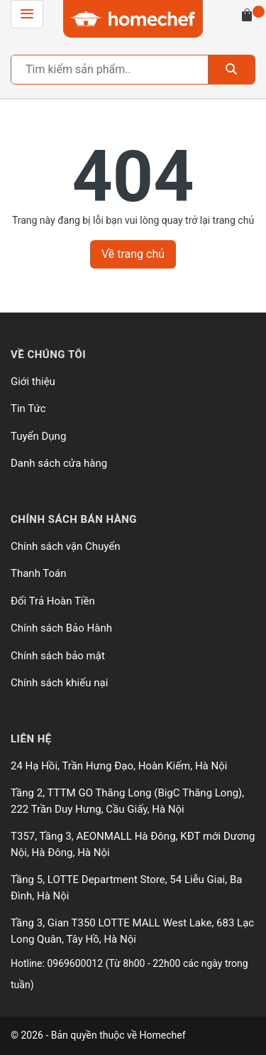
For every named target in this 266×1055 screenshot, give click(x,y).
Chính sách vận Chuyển (66, 546)
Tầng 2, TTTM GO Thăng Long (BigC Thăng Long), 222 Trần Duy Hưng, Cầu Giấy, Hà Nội (127, 801)
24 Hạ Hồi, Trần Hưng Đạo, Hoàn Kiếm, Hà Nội (119, 765)
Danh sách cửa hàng (59, 463)
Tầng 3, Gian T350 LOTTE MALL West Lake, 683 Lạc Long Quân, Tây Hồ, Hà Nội (132, 931)
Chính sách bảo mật (58, 655)
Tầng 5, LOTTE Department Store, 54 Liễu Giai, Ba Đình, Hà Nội (126, 887)
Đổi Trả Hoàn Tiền (53, 601)
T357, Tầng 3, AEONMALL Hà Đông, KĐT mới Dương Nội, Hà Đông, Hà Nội (133, 844)
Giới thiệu (33, 381)
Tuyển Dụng (38, 436)
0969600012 (76, 963)
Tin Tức (28, 408)
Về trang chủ (133, 254)
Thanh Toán (39, 573)
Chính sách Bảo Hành (61, 628)
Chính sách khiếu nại (59, 682)
